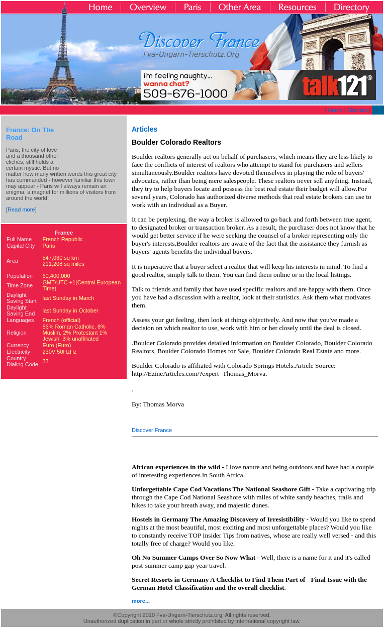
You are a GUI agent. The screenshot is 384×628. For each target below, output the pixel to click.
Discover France (152, 430)
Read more (21, 209)
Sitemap (357, 110)
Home (335, 110)
